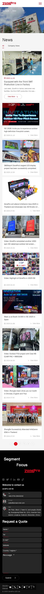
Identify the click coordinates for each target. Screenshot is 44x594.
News (14, 11)
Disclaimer (6, 586)
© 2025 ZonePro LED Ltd (11, 591)
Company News (14, 46)
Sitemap (5, 588)
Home (6, 11)
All (3, 46)
